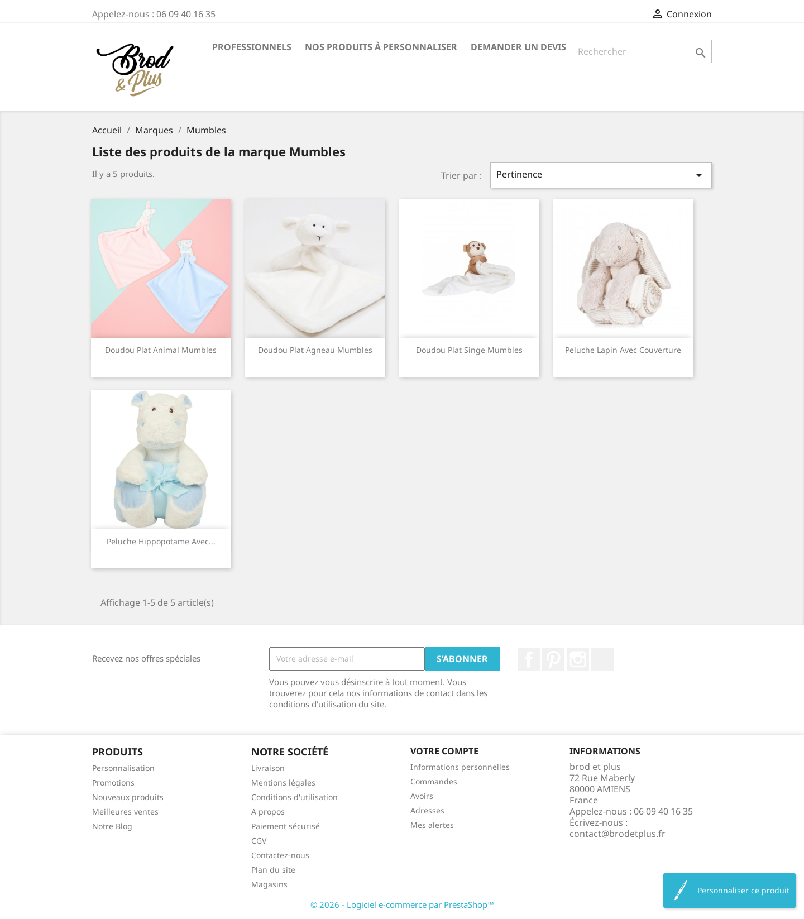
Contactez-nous (280, 855)
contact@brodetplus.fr (618, 833)
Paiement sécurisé (285, 826)
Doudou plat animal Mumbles (161, 349)
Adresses (427, 810)
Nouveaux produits (128, 797)
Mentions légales (283, 782)
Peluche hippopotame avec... (161, 541)
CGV (258, 840)
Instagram (578, 659)
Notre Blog (112, 826)
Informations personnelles (460, 767)
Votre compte (444, 751)
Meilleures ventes (125, 811)
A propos (268, 811)
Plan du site (273, 869)
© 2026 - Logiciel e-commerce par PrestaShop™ (402, 904)
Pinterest (553, 659)
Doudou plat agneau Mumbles (315, 349)
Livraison (268, 768)
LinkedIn (602, 659)
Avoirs (421, 796)
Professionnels (251, 47)
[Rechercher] (642, 51)
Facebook (529, 659)
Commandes (433, 781)
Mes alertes (432, 825)
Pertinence (601, 175)
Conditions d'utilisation (294, 797)
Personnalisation (123, 768)
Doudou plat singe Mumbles (469, 349)
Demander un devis (518, 47)
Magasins (269, 884)
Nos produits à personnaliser (381, 47)
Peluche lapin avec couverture (623, 349)
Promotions (113, 782)
